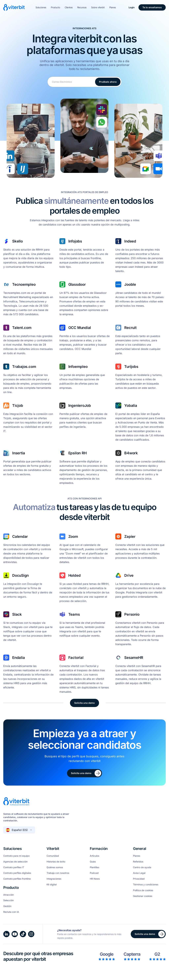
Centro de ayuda (142, 867)
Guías (93, 861)
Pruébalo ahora (108, 81)
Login (132, 7)
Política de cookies (143, 890)
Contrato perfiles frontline (17, 878)
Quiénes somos (55, 867)
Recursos (81, 7)
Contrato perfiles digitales (17, 873)
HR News (95, 878)
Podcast (94, 873)
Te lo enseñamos (152, 7)
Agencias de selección (15, 861)
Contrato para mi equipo (16, 856)
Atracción (8, 894)
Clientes (69, 7)
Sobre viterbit (98, 7)
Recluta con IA (11, 912)
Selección (8, 900)
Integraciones (54, 878)
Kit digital (52, 884)
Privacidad (139, 878)
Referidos (138, 861)
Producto (55, 7)
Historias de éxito (56, 861)
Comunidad (53, 856)
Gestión (7, 906)
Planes (112, 7)
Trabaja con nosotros (58, 873)
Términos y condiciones (145, 884)
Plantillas (94, 867)
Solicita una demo (84, 702)
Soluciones (40, 7)
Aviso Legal (139, 873)
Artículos (94, 856)
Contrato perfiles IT (13, 867)
